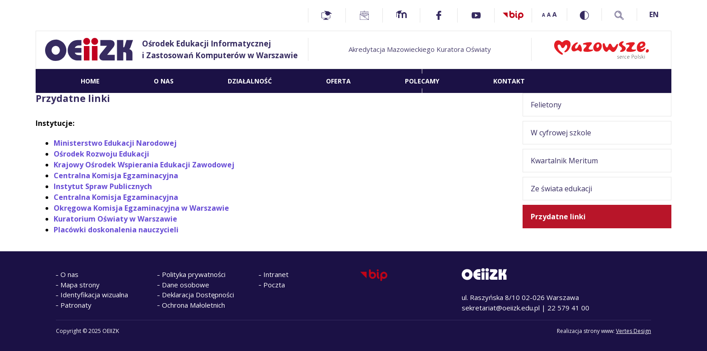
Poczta (274, 284)
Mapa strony (80, 284)
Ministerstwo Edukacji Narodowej (115, 143)
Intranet (276, 274)
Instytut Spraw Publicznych (103, 186)
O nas (69, 274)
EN (654, 14)
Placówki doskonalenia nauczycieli (116, 230)
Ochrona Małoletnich (193, 304)
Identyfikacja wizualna (94, 294)
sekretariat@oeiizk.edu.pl (501, 307)
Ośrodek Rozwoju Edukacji (101, 154)
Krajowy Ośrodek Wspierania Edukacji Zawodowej (144, 165)
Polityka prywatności (193, 274)
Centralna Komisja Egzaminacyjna (116, 175)
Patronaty (76, 304)
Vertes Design (633, 331)
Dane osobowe (185, 284)
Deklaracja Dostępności (198, 294)
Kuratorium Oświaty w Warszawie (115, 219)
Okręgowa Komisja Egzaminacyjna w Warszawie (141, 208)
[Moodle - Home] (401, 15)
